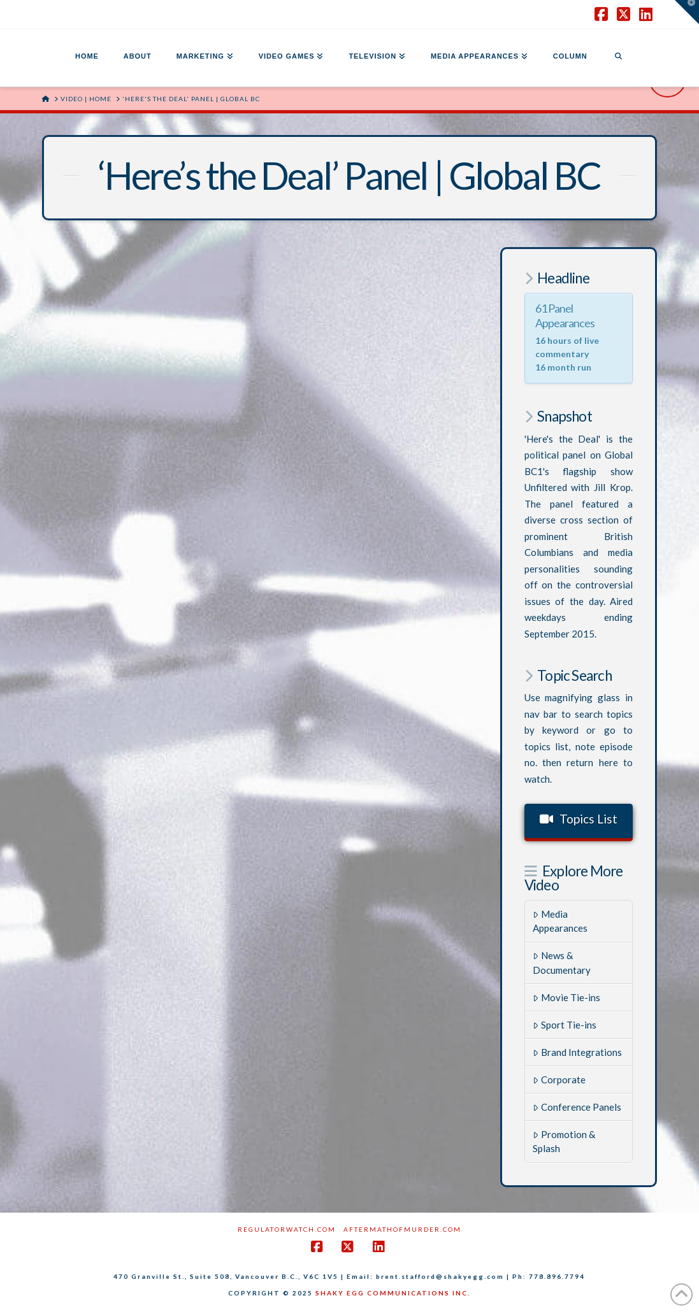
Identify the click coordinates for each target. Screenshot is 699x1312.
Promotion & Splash (564, 1142)
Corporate (559, 1079)
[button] (687, 12)
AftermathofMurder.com (402, 1229)
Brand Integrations (577, 1052)
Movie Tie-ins (566, 997)
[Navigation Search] (618, 58)
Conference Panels (577, 1107)
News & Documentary (562, 963)
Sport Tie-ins (564, 1024)
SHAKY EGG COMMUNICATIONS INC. (392, 1293)
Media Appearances (560, 921)
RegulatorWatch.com (287, 1229)
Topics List (578, 818)
